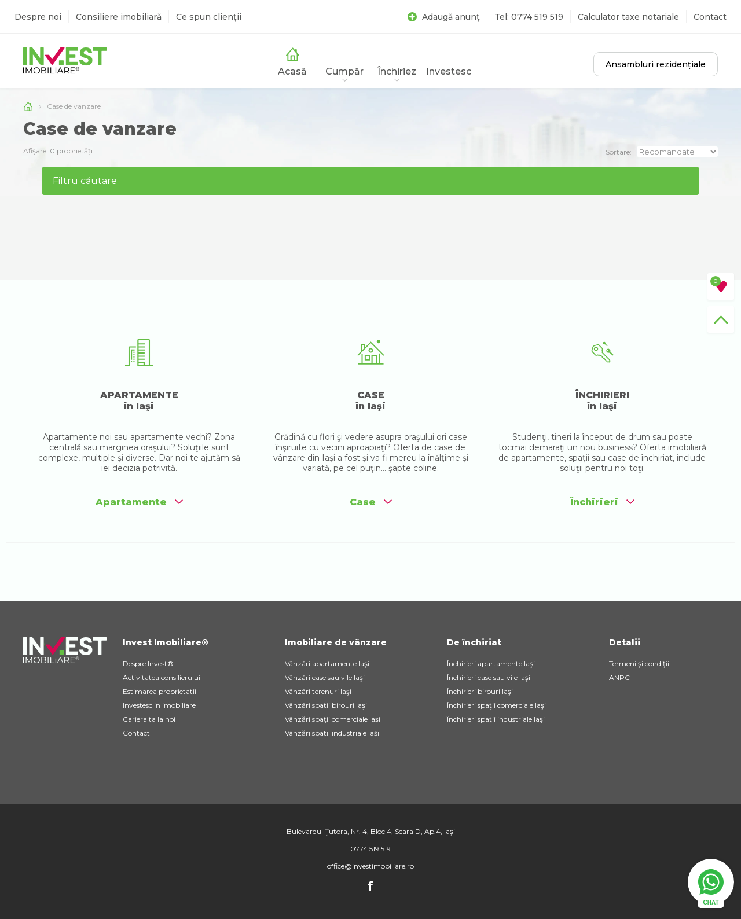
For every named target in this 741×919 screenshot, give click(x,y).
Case (371, 502)
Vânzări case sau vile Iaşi (325, 677)
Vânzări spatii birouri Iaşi (326, 705)
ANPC (619, 677)
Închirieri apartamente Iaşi (491, 663)
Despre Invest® (148, 663)
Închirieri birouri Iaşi (480, 691)
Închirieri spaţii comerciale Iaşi (496, 705)
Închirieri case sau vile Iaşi (488, 677)
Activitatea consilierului (161, 677)
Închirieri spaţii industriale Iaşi (496, 719)
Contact (710, 17)
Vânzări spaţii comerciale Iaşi (332, 719)
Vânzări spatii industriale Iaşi (332, 733)
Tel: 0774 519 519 (528, 17)
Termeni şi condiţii (639, 663)
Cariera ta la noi (149, 719)
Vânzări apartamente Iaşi (327, 663)
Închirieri (602, 502)
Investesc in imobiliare (159, 705)
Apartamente (139, 502)
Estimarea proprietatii (159, 691)
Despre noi (37, 17)
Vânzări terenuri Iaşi (318, 691)
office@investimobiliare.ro (370, 866)
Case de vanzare (74, 106)
